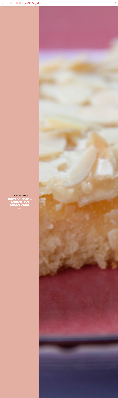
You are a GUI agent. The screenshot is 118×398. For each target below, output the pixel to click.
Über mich (100, 3)
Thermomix (25, 195)
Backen (13, 195)
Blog (106, 3)
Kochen (18, 195)
